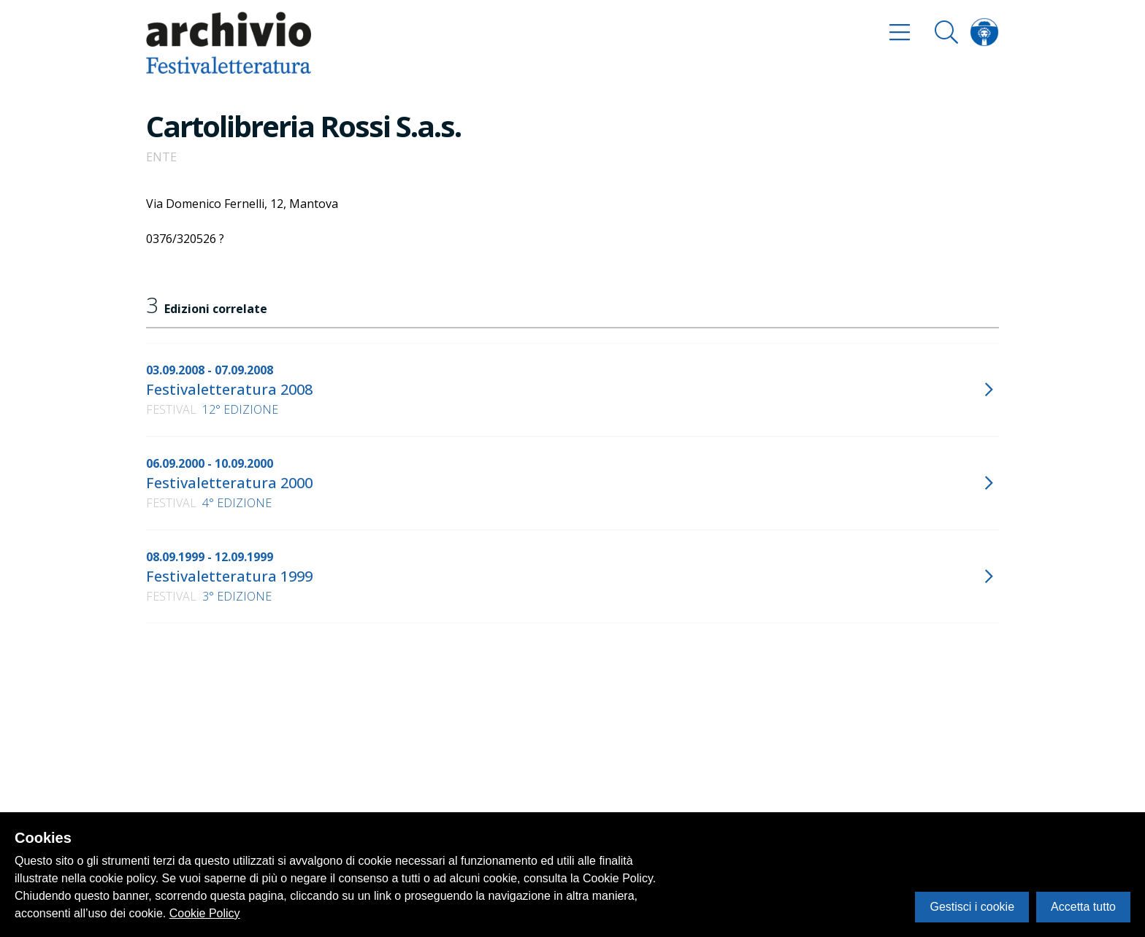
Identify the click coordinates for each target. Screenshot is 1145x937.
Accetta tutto (1083, 907)
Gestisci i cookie (972, 907)
